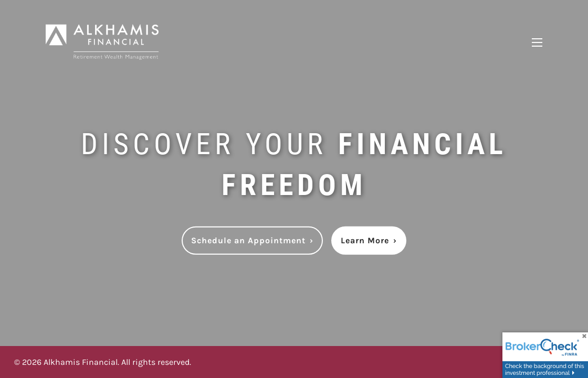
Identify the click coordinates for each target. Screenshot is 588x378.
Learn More (369, 240)
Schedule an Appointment (252, 240)
